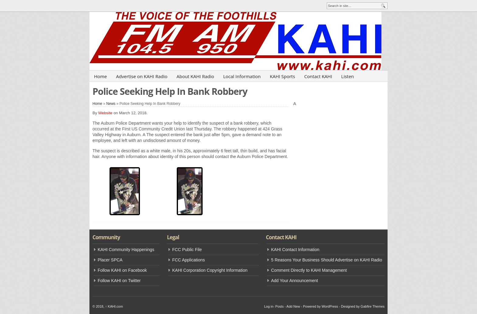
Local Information (242, 76)
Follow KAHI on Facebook (122, 270)
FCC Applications (188, 259)
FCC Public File (187, 249)
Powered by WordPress (320, 306)
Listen (347, 76)
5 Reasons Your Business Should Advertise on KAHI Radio (326, 259)
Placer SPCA (110, 259)
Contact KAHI (318, 76)
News (110, 104)
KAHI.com (114, 306)
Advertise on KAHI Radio (141, 76)
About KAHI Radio (195, 76)
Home (100, 76)
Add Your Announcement (294, 280)
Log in (268, 306)
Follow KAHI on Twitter (119, 280)
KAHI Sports (282, 76)
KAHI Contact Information (295, 249)
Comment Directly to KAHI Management (309, 270)
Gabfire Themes (372, 306)
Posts (279, 306)
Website (105, 113)
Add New (293, 306)
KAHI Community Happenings (126, 249)
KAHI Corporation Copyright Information (209, 270)
